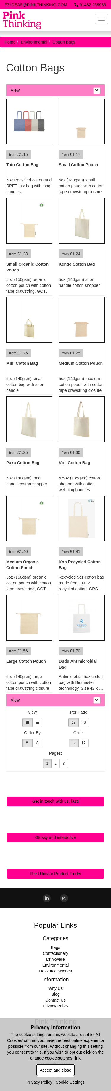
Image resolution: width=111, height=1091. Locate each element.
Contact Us (55, 1000)
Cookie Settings (70, 1082)
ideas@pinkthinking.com (36, 4)
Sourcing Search (55, 860)
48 (84, 722)
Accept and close (55, 1070)
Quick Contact (55, 787)
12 (73, 722)
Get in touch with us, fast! (55, 801)
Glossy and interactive (55, 837)
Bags (55, 947)
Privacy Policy (55, 1006)
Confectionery (55, 953)
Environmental (34, 42)
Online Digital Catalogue (55, 824)
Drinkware (55, 959)
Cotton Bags (63, 42)
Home (9, 42)
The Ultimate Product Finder (55, 873)
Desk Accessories (55, 971)
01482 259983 (90, 4)
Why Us (55, 988)
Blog (55, 994)
